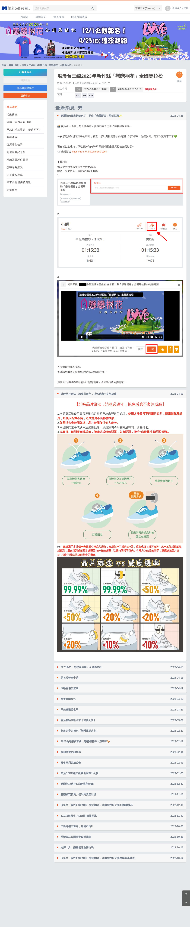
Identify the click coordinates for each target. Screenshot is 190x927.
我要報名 (25, 80)
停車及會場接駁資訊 (19, 182)
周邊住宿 (12, 190)
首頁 (4, 65)
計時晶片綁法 (15, 167)
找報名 (25, 17)
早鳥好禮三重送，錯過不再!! (24, 129)
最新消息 (12, 107)
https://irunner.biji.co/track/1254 (89, 151)
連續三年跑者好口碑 (19, 122)
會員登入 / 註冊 (180, 8)
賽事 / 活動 (14, 65)
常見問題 (59, 17)
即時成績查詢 (79, 17)
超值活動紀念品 (16, 152)
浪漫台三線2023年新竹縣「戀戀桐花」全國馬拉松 (46, 65)
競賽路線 (12, 137)
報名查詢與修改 (25, 88)
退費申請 (25, 95)
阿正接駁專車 (15, 174)
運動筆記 (41, 17)
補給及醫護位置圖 (17, 159)
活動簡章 (12, 114)
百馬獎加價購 (15, 144)
